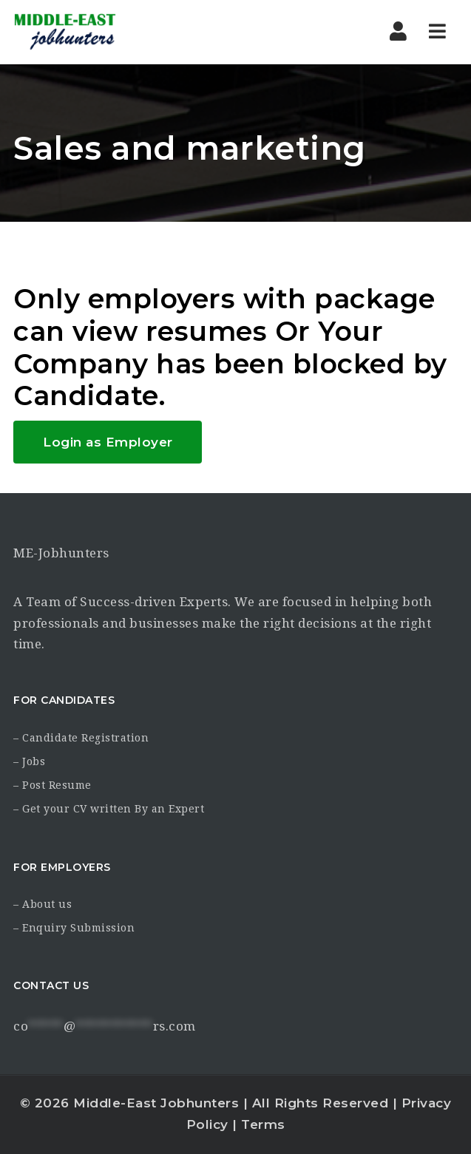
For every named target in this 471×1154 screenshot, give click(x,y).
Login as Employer (108, 442)
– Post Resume (52, 785)
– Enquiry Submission (74, 928)
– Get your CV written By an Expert (108, 809)
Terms (263, 1124)
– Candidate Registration (81, 738)
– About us (42, 904)
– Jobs (29, 761)
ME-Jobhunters (61, 553)
